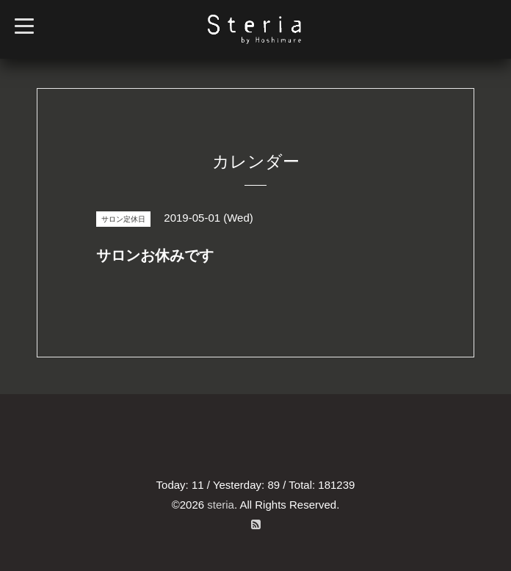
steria (220, 504)
